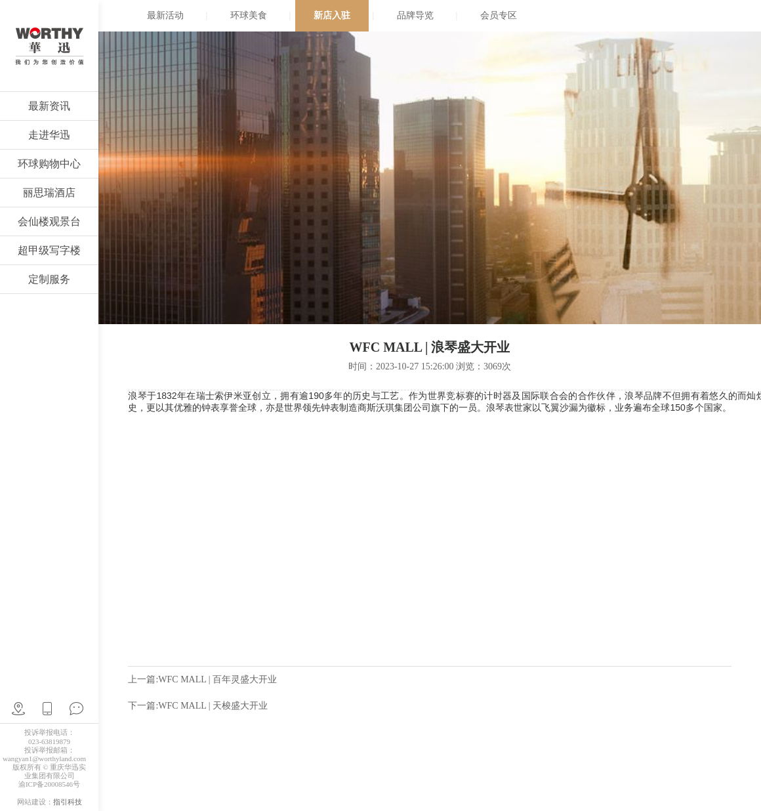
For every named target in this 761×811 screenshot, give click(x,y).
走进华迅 (49, 134)
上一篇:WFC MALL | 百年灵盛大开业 (202, 679)
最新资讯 (49, 106)
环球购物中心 (49, 163)
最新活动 (165, 15)
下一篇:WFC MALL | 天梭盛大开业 (198, 706)
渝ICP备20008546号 (49, 784)
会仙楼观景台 (49, 221)
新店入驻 (332, 15)
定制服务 (49, 279)
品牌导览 (415, 15)
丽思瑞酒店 (49, 192)
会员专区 (498, 15)
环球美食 (248, 15)
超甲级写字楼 (49, 250)
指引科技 (67, 802)
